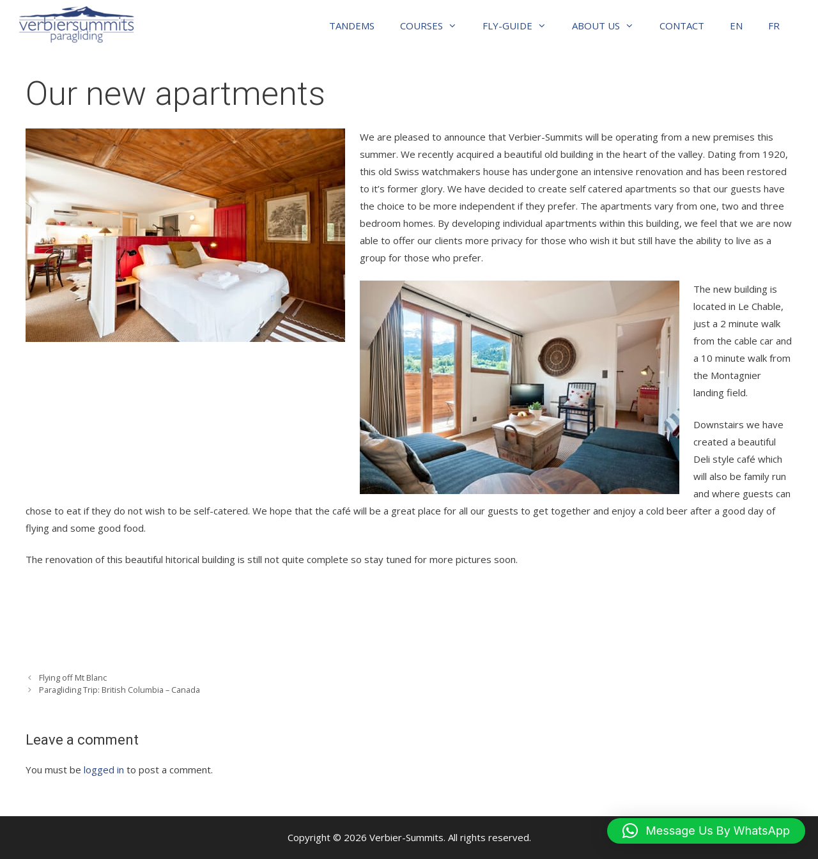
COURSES (435, 25)
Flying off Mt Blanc (73, 677)
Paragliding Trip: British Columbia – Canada (119, 689)
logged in (104, 769)
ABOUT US (609, 25)
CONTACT (682, 25)
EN (736, 25)
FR (774, 25)
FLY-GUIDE (520, 25)
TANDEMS (351, 25)
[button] (706, 831)
